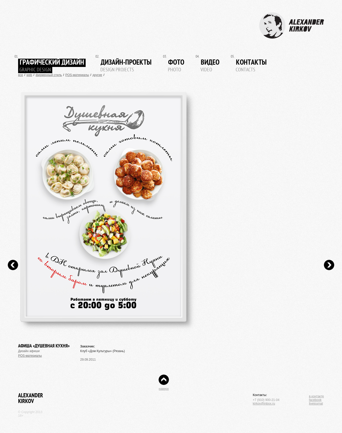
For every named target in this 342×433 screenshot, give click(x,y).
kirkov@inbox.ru (264, 403)
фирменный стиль (49, 75)
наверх (164, 389)
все (20, 75)
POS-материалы (77, 75)
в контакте (316, 396)
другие (97, 75)
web (29, 75)
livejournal (316, 403)
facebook (315, 400)
